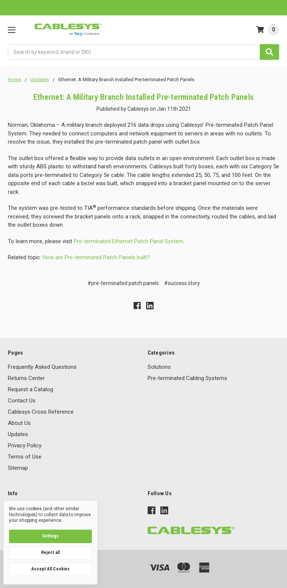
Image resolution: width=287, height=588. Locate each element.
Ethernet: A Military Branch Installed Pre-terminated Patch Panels (143, 97)
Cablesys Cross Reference (41, 411)
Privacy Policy (24, 445)
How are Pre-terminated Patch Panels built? (96, 257)
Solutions (159, 367)
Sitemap (18, 468)
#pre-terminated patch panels (123, 283)
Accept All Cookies (50, 569)
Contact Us (22, 400)
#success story (182, 283)
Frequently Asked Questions (42, 367)
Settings (50, 536)
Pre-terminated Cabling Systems (187, 378)
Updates (18, 434)
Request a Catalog (30, 389)
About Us (19, 423)
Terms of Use (24, 456)
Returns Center (26, 378)
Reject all (50, 552)
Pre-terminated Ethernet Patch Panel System (128, 241)
